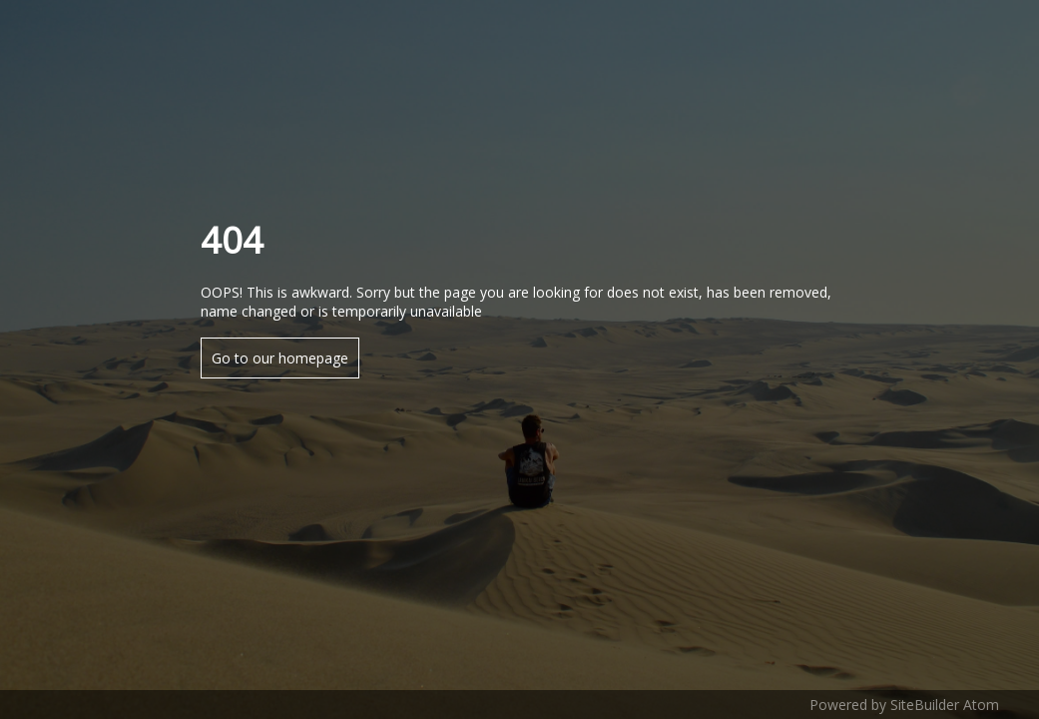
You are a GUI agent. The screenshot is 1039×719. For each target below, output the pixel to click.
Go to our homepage (280, 358)
